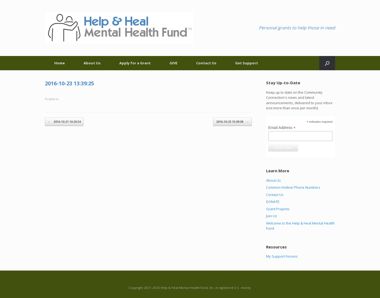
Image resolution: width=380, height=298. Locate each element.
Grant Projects (277, 208)
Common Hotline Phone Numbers (293, 187)
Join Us (271, 215)
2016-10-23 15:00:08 (232, 122)
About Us (92, 63)
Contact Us (206, 63)
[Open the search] (327, 63)
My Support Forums (282, 256)
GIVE (173, 63)
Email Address (282, 127)
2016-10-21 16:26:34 (64, 122)
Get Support (246, 63)
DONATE (272, 201)
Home (59, 63)
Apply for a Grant (135, 63)
